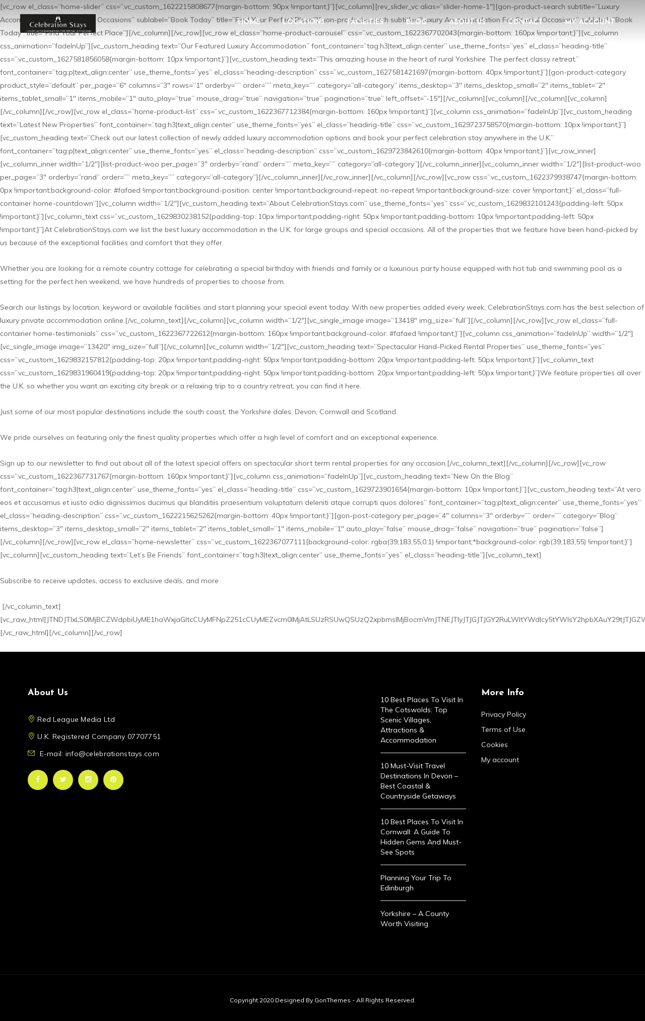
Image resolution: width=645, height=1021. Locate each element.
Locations (304, 22)
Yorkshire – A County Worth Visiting (414, 918)
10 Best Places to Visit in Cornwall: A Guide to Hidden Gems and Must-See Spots (421, 837)
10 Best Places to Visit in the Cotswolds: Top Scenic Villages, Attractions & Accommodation (421, 720)
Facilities (365, 22)
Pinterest (113, 780)
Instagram (88, 780)
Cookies (494, 744)
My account (590, 22)
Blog (416, 22)
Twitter (63, 780)
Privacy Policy (503, 714)
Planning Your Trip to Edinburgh (416, 882)
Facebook (38, 780)
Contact (525, 22)
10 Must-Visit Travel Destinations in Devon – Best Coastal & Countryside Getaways (419, 781)
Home (249, 22)
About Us (467, 22)
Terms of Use (503, 729)
